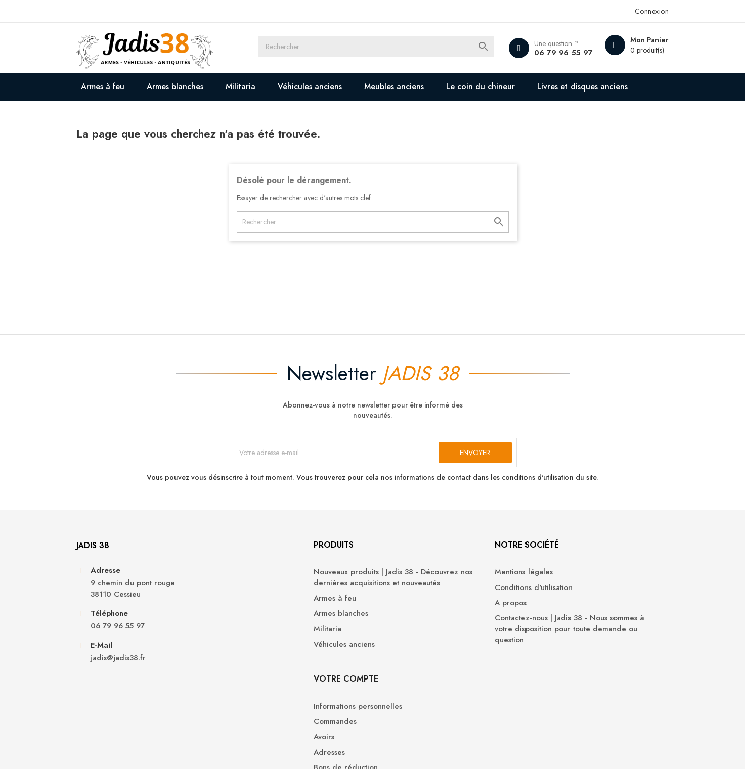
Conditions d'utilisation (419, 626)
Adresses (540, 657)
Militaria (257, 87)
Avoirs (534, 641)
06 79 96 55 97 (545, 52)
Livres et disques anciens (152, 114)
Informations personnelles (568, 611)
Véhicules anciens (326, 87)
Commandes (545, 626)
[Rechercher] (381, 48)
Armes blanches (191, 87)
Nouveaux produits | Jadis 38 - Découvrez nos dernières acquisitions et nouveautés (288, 622)
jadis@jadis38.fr (133, 698)
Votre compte (556, 583)
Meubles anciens (410, 87)
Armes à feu (119, 87)
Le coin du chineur (496, 87)
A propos (396, 641)
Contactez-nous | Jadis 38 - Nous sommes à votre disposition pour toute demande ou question (436, 668)
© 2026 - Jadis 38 (121, 749)
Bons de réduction (556, 672)
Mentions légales (409, 611)
